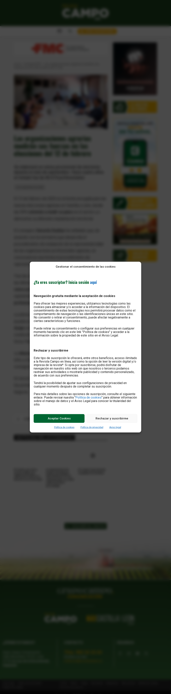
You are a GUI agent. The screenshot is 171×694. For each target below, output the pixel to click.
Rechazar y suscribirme (112, 418)
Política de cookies (88, 397)
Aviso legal (115, 427)
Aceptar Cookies (59, 418)
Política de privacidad (91, 427)
